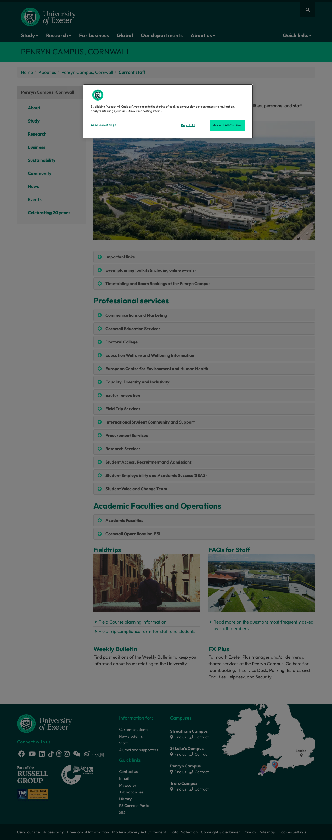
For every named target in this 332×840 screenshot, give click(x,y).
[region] (168, 111)
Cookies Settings (103, 125)
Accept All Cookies (227, 125)
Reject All (188, 125)
